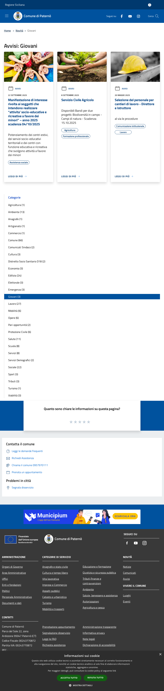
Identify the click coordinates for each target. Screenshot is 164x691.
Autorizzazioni (91, 601)
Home (7, 31)
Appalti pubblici (51, 591)
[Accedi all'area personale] (149, 5)
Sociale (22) (14, 367)
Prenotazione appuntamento (58, 627)
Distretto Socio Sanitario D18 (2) (26, 261)
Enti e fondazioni (11, 585)
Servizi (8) (13, 353)
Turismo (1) (14, 388)
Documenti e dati (12, 603)
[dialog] (82, 671)
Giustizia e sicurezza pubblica (99, 573)
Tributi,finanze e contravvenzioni (92, 581)
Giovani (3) (14, 297)
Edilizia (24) (14, 275)
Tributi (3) (13, 381)
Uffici (5, 579)
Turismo (46, 603)
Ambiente (88, 589)
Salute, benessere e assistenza (100, 595)
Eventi (126, 601)
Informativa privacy (94, 633)
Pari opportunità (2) (19, 325)
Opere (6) (13, 318)
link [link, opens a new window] (114, 670)
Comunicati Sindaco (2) (21, 247)
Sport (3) (13, 374)
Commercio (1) (16, 233)
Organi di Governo (12, 567)
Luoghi (127, 595)
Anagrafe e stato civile (55, 567)
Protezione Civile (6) (19, 332)
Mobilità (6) (14, 311)
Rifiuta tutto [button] (96, 677)
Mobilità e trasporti (53, 609)
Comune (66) (15, 240)
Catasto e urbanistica (54, 597)
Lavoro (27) (14, 304)
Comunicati (129, 573)
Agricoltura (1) (16, 205)
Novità (19, 31)
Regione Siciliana (15, 5)
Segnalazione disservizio (56, 633)
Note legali (89, 639)
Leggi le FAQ (49, 639)
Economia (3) (15, 268)
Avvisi (14, 88)
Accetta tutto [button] (69, 677)
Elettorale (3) (15, 282)
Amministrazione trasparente (99, 627)
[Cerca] (157, 16)
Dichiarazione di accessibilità (99, 645)
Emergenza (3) (16, 290)
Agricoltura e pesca (94, 608)
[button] (82, 685)
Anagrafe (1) (15, 219)
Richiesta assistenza (54, 645)
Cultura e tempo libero (55, 573)
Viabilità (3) (14, 395)
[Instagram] (137, 16)
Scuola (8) (13, 346)
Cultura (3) (14, 254)
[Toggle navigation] (7, 16)
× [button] (160, 654)
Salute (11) (14, 339)
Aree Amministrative (14, 573)
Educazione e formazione (97, 567)
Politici (6, 591)
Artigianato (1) (16, 226)
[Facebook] (120, 16)
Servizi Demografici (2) (21, 360)
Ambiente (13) (16, 212)
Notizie (127, 567)
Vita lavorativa (50, 579)
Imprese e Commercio (54, 585)
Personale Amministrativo (17, 597)
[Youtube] (128, 16)
